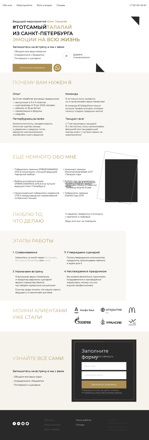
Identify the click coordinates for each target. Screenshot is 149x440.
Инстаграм (50, 257)
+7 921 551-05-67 (138, 5)
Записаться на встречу (103, 384)
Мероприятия (24, 5)
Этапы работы (83, 420)
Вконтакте (21, 260)
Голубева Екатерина (116, 430)
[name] (104, 366)
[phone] (104, 375)
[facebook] (14, 423)
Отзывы (60, 5)
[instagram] (23, 423)
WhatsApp (33, 260)
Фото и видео (44, 5)
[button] (32, 68)
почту (47, 260)
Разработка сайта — (116, 427)
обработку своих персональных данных (103, 392)
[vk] (18, 423)
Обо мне (7, 5)
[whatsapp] (27, 423)
